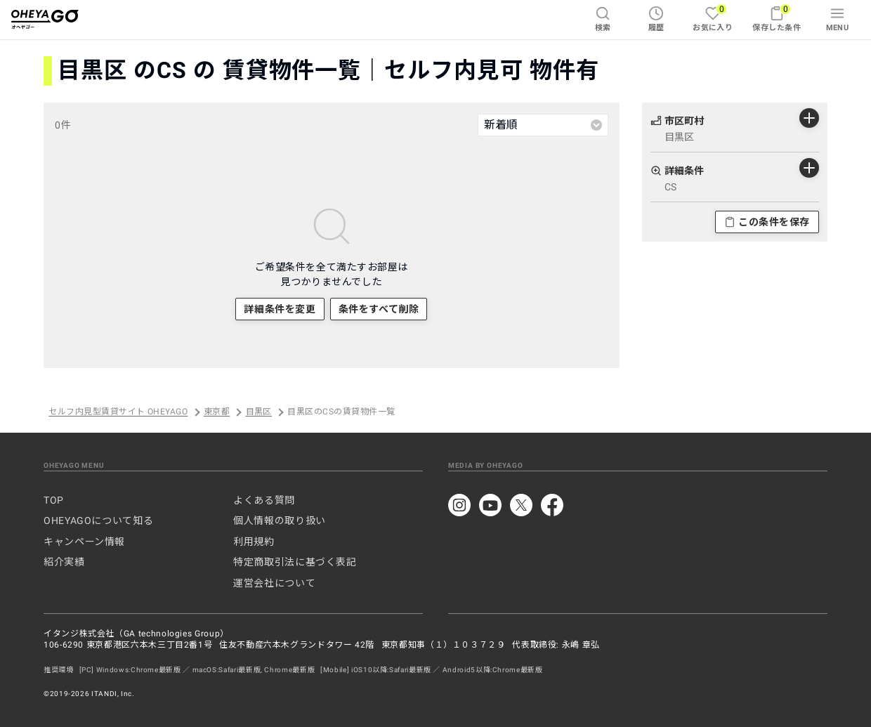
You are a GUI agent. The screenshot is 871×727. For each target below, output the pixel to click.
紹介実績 (64, 562)
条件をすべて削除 (379, 309)
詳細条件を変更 (279, 309)
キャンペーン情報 (84, 541)
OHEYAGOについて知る (98, 520)
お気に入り (713, 18)
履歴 (656, 19)
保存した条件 (776, 18)
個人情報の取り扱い (279, 520)
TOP (54, 500)
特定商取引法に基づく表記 (295, 562)
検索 (603, 19)
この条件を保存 (767, 222)
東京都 (217, 412)
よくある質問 (264, 500)
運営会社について (274, 583)
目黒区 (259, 412)
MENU (837, 19)
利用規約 (254, 541)
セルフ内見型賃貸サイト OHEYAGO (118, 412)
